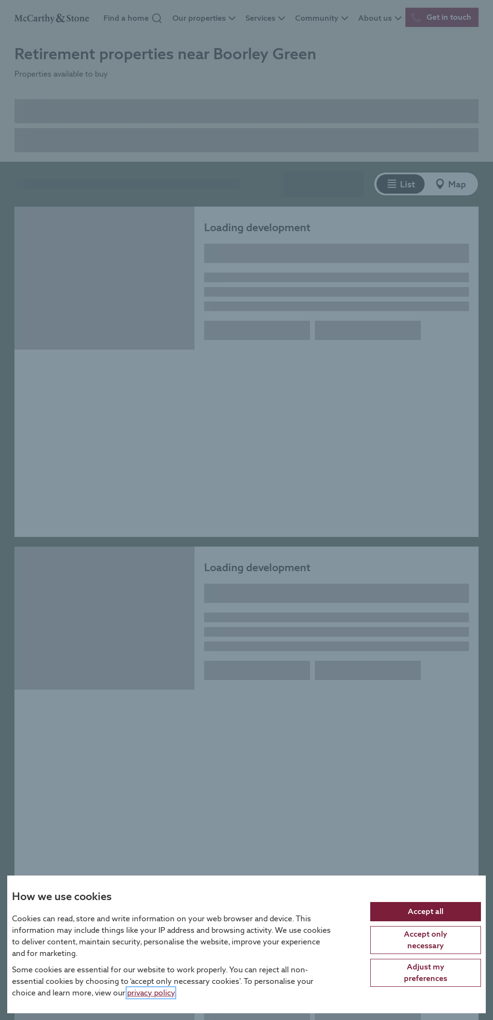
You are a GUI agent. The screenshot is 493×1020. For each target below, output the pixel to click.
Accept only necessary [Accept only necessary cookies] (425, 939)
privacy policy (151, 992)
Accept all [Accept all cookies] (425, 911)
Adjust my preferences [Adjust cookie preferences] (425, 972)
